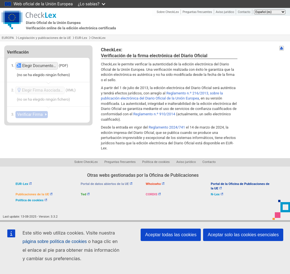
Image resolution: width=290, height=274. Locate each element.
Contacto (244, 12)
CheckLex (98, 38)
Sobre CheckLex (168, 12)
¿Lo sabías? (91, 3)
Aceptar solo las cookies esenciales (243, 234)
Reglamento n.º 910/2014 (154, 114)
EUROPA (8, 38)
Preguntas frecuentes (197, 12)
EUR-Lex (81, 38)
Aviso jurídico (225, 12)
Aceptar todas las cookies (170, 234)
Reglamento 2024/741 (167, 127)
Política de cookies (156, 162)
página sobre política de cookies (55, 241)
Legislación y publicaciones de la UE (44, 38)
